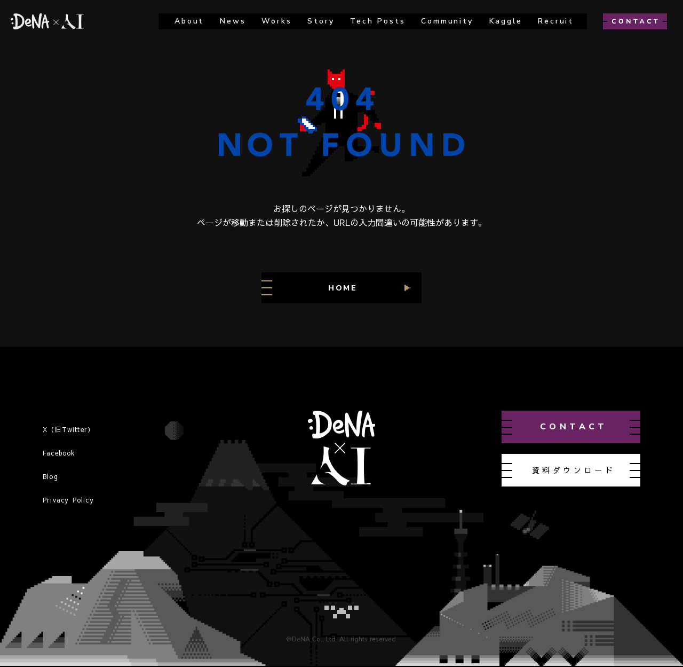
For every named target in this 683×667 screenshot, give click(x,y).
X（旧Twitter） (68, 429)
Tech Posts (377, 21)
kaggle (505, 21)
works (276, 21)
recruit (556, 21)
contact (574, 427)
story (320, 21)
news (232, 21)
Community (447, 21)
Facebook (59, 453)
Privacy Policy (68, 500)
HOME (343, 288)
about (189, 21)
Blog (50, 476)
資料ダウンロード (574, 470)
